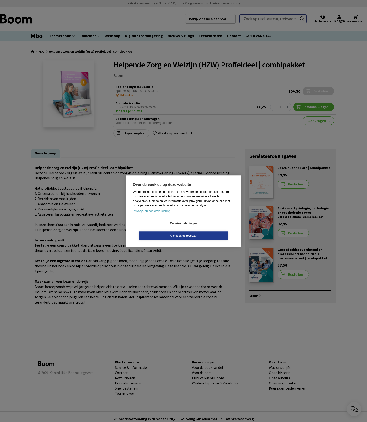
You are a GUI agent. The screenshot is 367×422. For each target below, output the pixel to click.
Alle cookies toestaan (211, 229)
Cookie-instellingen (155, 229)
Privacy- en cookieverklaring (151, 217)
